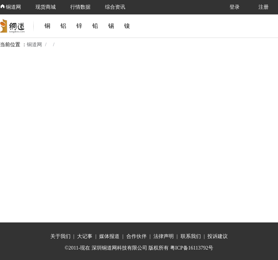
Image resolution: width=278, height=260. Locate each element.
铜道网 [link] (34, 44)
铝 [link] (63, 26)
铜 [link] (47, 26)
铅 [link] (95, 26)
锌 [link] (79, 26)
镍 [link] (127, 26)
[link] (14, 26)
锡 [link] (111, 26)
